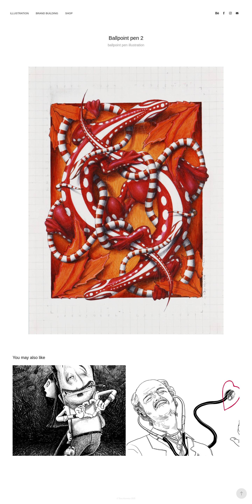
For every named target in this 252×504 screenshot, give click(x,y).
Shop (69, 13)
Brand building (47, 13)
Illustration (19, 13)
